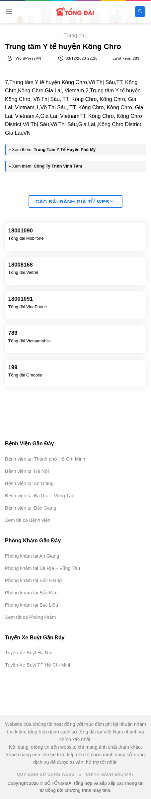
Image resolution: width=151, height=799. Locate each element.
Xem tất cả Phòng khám (30, 617)
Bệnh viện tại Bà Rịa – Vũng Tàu (39, 495)
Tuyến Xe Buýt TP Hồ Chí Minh (38, 665)
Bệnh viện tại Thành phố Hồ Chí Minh (45, 459)
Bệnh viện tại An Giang (29, 483)
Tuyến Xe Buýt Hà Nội (28, 652)
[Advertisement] (118, 766)
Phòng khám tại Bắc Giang (33, 580)
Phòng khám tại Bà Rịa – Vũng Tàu (42, 568)
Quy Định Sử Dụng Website (49, 774)
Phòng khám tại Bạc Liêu (31, 605)
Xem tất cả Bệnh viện (27, 520)
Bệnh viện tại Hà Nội (27, 471)
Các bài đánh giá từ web (75, 201)
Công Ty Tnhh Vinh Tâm (58, 166)
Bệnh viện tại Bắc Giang (30, 508)
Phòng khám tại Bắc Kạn (31, 592)
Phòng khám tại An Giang (32, 556)
